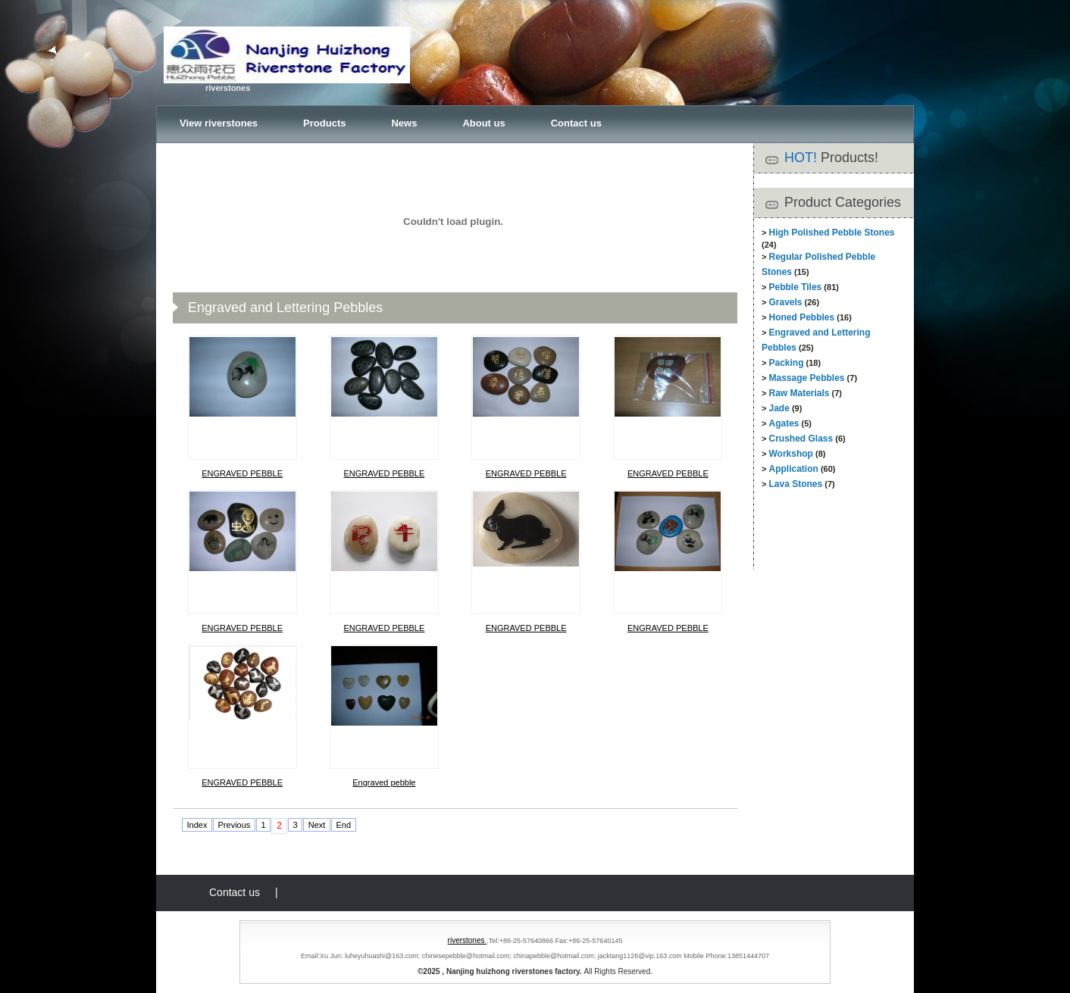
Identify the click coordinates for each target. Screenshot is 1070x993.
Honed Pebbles (801, 317)
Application (793, 469)
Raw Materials (798, 393)
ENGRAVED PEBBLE (242, 473)
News (404, 123)
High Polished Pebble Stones (831, 232)
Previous (234, 824)
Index (197, 824)
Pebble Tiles (794, 287)
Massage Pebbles (806, 378)
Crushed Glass (800, 438)
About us (483, 123)
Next (317, 824)
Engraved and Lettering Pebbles (285, 307)
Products (324, 123)
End (343, 824)
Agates (783, 423)
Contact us (576, 123)
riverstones (467, 940)
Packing (785, 363)
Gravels (785, 302)
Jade (778, 408)
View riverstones (219, 123)
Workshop (790, 453)
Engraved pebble (383, 782)
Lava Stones (795, 484)
